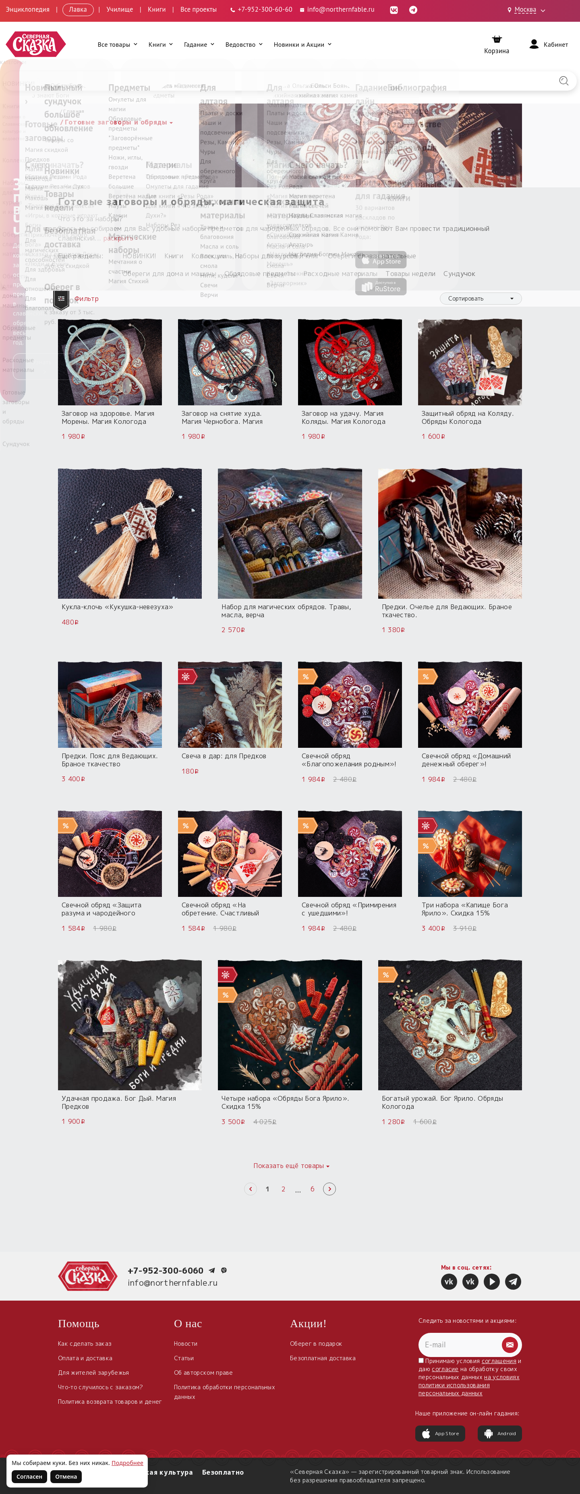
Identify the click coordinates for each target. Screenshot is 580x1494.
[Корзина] (497, 44)
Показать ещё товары (288, 1165)
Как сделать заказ (85, 1343)
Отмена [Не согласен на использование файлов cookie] (66, 1476)
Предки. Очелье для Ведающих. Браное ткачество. (447, 610)
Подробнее (127, 1463)
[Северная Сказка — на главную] (36, 44)
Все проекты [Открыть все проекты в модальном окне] (198, 9)
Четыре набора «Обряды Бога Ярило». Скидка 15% (285, 1102)
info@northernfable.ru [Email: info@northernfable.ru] (337, 9)
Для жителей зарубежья (93, 1372)
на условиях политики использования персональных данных (469, 1385)
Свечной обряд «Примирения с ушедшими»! (349, 909)
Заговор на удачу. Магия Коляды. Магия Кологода (343, 417)
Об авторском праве (203, 1372)
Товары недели (410, 273)
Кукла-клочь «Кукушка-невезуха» (118, 606)
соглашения (499, 1361)
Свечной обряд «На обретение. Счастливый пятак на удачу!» (220, 913)
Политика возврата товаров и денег (110, 1401)
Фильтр (79, 298)
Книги (157, 9)
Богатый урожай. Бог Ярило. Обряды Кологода (442, 1102)
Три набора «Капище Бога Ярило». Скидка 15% (465, 909)
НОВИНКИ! (139, 255)
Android (500, 1433)
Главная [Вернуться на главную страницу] (73, 111)
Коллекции (209, 255)
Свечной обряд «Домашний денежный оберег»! (466, 759)
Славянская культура (154, 1472)
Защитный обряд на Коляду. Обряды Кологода (468, 417)
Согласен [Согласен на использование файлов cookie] (29, 1476)
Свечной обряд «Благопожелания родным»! (349, 759)
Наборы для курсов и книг (277, 255)
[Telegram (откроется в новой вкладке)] (413, 9)
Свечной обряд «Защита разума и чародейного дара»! (102, 913)
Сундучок (459, 273)
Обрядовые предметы (260, 273)
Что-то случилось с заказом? (100, 1387)
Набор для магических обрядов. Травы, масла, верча (286, 610)
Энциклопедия (28, 9)
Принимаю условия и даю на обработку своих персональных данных (470, 1377)
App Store (440, 1433)
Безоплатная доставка (323, 1358)
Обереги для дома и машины (169, 273)
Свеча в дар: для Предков (224, 755)
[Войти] (548, 44)
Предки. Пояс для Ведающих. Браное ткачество (110, 759)
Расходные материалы (340, 273)
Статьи (184, 1358)
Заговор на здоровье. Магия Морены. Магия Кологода (108, 417)
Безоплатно (223, 1472)
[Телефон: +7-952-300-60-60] (261, 9)
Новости (185, 1343)
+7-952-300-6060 (166, 1270)
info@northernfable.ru (173, 1282)
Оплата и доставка (85, 1358)
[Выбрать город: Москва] (527, 10)
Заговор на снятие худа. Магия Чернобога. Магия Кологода (222, 421)
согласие (445, 1369)
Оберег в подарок (316, 1343)
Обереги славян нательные (372, 255)
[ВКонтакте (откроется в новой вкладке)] (393, 9)
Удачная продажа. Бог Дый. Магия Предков (119, 1102)
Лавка (78, 9)
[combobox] (481, 299)
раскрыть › (121, 238)
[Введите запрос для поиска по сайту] (248, 81)
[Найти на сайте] (563, 81)
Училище (119, 9)
